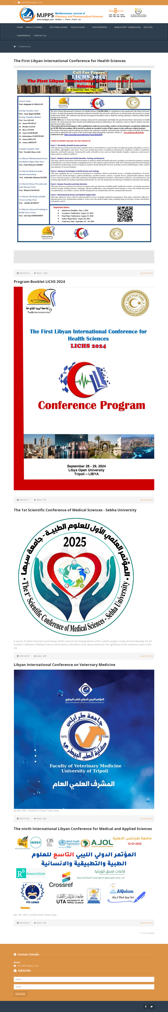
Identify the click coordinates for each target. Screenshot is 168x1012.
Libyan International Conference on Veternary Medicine (64, 664)
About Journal (36, 27)
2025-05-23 (24, 923)
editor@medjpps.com (32, 2)
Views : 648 (41, 656)
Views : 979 (41, 500)
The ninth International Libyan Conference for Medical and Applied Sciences (83, 828)
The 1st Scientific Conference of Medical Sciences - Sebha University (75, 509)
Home (20, 27)
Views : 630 (41, 818)
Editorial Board (59, 27)
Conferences (24, 35)
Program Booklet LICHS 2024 (39, 281)
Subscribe (20, 994)
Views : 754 (41, 923)
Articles (148, 27)
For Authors (80, 27)
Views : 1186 (42, 273)
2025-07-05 (24, 818)
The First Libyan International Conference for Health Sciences (70, 60)
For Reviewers (101, 27)
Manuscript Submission (127, 27)
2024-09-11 (24, 500)
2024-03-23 (24, 273)
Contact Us (40, 35)
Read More (147, 273)
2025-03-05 (24, 656)
